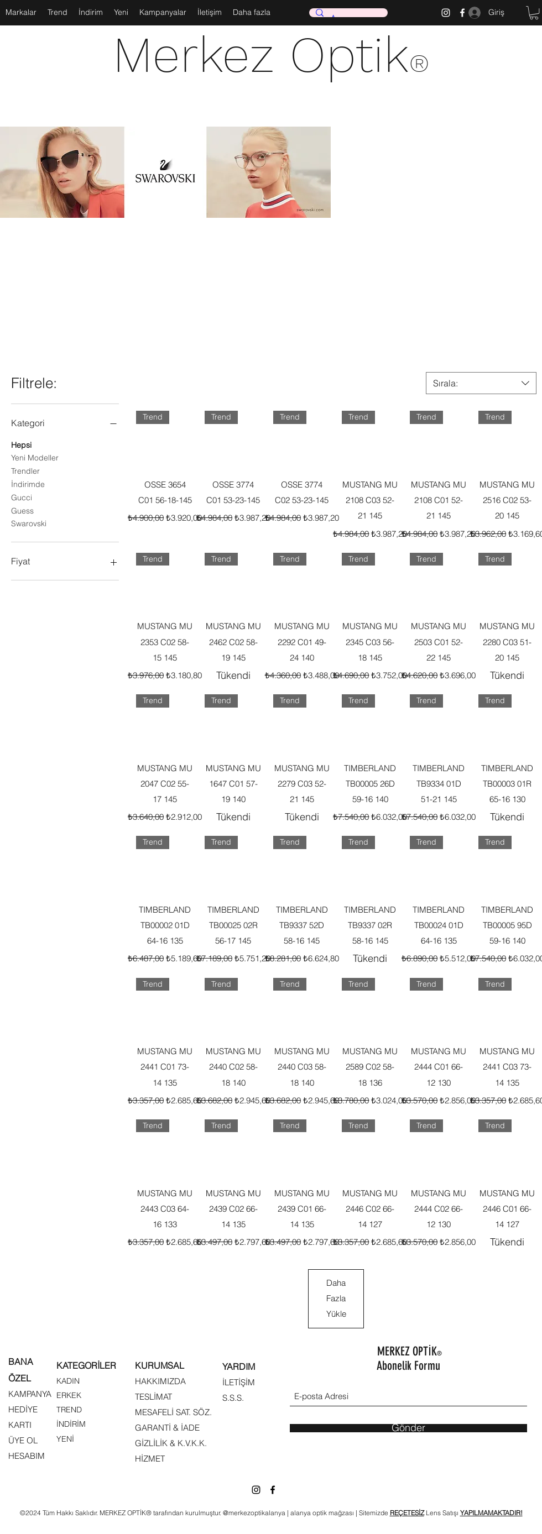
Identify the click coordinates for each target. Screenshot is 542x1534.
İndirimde (28, 483)
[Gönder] (408, 1428)
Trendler (25, 470)
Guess (22, 510)
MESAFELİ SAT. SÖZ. (173, 1412)
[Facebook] (272, 1489)
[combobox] (481, 383)
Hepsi (21, 444)
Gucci (21, 496)
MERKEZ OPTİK (409, 1351)
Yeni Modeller (35, 457)
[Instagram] (445, 12)
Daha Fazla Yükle (336, 1298)
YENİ (65, 1439)
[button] (534, 12)
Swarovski (28, 522)
